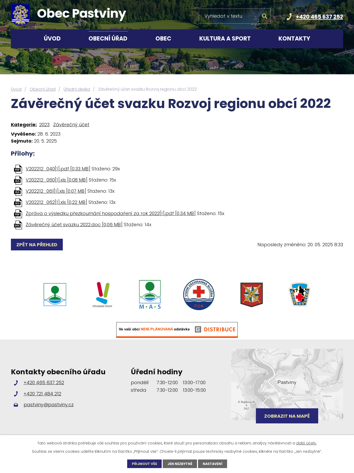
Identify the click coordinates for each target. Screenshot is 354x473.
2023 (44, 124)
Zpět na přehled (38, 244)
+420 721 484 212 (42, 393)
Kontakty (294, 39)
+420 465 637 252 (319, 17)
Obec (163, 39)
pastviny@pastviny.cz (49, 404)
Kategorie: (24, 124)
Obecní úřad (107, 39)
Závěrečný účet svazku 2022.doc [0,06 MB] (74, 224)
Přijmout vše (142, 463)
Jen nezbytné (180, 463)
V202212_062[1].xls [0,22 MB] (56, 202)
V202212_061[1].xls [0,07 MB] (56, 191)
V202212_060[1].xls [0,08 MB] (56, 180)
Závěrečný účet (71, 124)
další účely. (306, 442)
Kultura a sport (225, 39)
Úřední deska (77, 89)
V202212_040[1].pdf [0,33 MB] (58, 168)
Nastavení (215, 463)
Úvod (52, 39)
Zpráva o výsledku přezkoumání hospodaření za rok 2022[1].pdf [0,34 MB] (111, 213)
